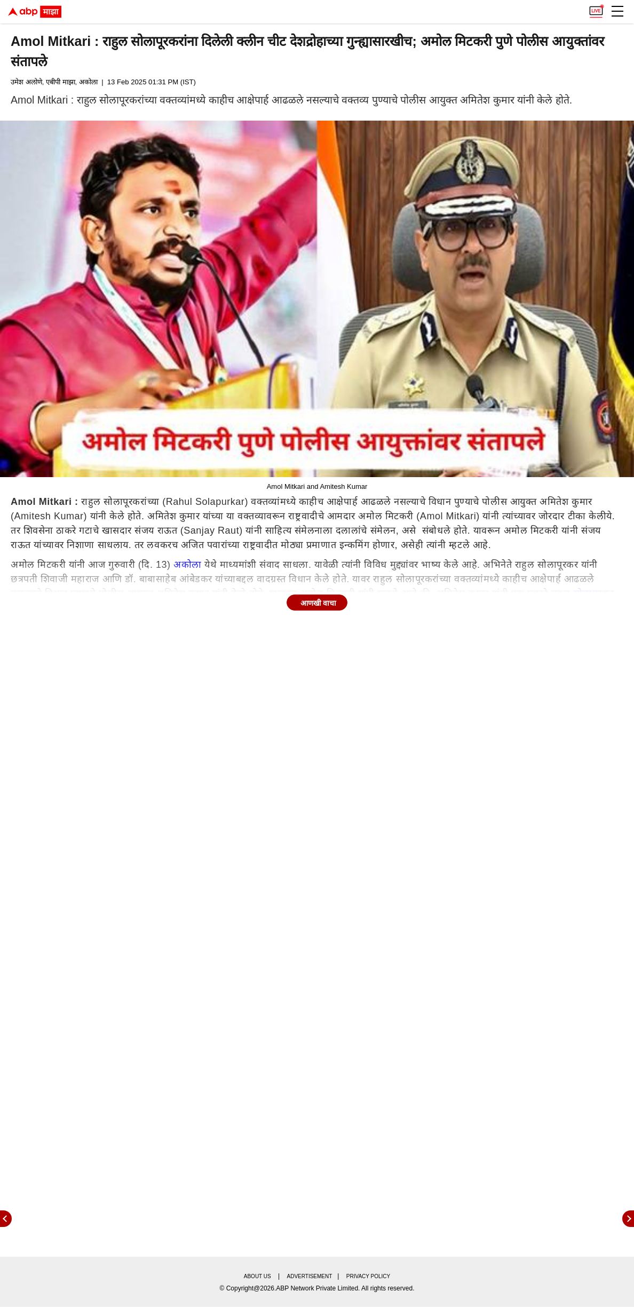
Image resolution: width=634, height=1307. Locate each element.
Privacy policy (368, 1276)
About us (257, 1276)
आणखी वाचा (318, 603)
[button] (617, 11)
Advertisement (309, 1276)
